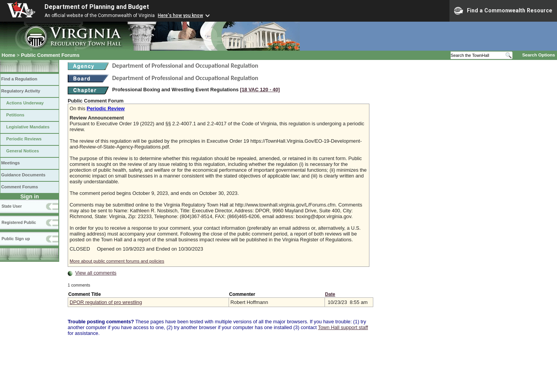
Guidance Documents (23, 174)
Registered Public (19, 222)
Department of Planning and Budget (96, 6)
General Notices (22, 151)
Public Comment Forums (50, 55)
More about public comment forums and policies (117, 261)
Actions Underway (25, 103)
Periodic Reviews (24, 139)
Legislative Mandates (28, 127)
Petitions (15, 115)
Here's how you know (180, 15)
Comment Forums (19, 186)
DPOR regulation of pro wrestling (106, 302)
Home (8, 55)
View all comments (95, 273)
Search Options (538, 55)
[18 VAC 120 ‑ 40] (260, 89)
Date (330, 294)
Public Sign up (16, 238)
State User (12, 206)
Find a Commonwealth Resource (503, 11)
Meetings (10, 162)
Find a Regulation (19, 79)
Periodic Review (106, 108)
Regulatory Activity (20, 91)
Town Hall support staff (343, 327)
